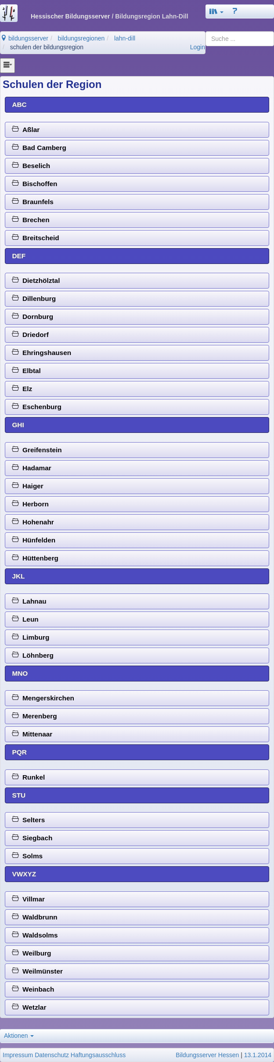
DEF (18, 256)
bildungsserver (24, 38)
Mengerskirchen (43, 698)
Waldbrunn (34, 917)
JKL (18, 576)
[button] (216, 11)
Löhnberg (33, 655)
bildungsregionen (81, 38)
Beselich (31, 165)
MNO (20, 673)
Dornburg (32, 316)
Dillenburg (34, 298)
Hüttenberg (35, 558)
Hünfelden (33, 540)
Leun (25, 619)
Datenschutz (52, 1054)
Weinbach (33, 989)
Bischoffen (34, 183)
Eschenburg (36, 406)
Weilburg (31, 953)
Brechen (30, 219)
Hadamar (31, 468)
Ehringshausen (41, 352)
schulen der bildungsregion (46, 47)
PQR (19, 752)
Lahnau (29, 601)
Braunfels (33, 201)
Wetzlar (29, 1007)
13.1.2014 (257, 1054)
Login (197, 47)
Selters (28, 820)
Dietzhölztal (36, 280)
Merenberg (34, 716)
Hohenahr (33, 522)
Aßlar (26, 129)
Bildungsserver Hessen (207, 1054)
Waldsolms (35, 935)
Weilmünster (37, 971)
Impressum (18, 1054)
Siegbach (32, 838)
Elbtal (26, 370)
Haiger (27, 486)
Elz (22, 388)
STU (18, 795)
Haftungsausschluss (98, 1054)
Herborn (30, 504)
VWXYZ (24, 874)
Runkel (28, 777)
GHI (18, 424)
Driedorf (30, 334)
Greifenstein (36, 450)
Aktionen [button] (19, 1035)
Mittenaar (32, 734)
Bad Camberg (39, 147)
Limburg (30, 637)
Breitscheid (35, 238)
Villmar (28, 899)
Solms (27, 856)
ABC (19, 104)
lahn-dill (124, 38)
